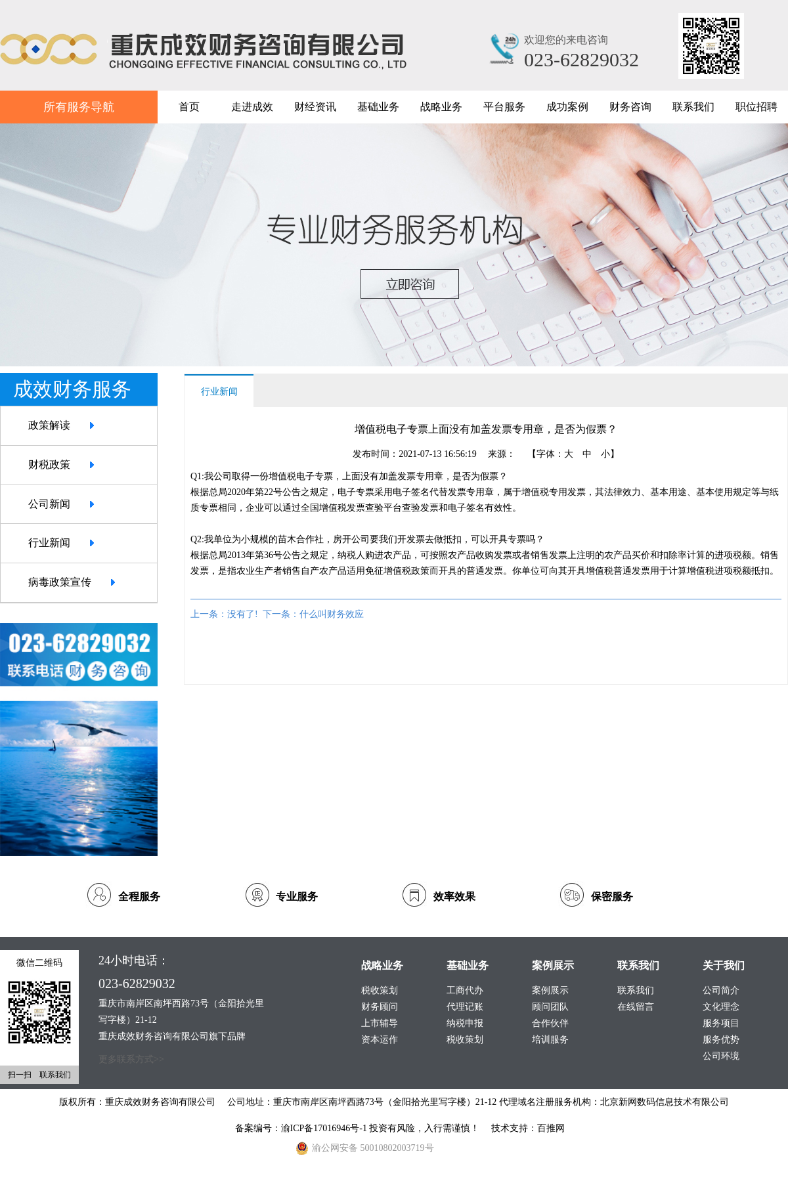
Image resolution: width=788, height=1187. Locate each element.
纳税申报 (465, 1023)
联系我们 (635, 990)
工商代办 (465, 990)
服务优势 (721, 1040)
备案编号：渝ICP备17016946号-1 (302, 1128)
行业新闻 (49, 542)
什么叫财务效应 (331, 614)
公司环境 (721, 1056)
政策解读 (49, 425)
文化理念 (721, 1007)
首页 (189, 106)
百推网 (551, 1128)
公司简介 (721, 990)
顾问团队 (550, 1007)
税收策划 (465, 1040)
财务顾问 (379, 1007)
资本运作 (379, 1040)
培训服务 (550, 1040)
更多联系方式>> (131, 1059)
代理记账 (465, 1007)
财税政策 (49, 464)
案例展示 (550, 990)
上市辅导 (379, 1023)
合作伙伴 (550, 1023)
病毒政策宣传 (59, 582)
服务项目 (721, 1023)
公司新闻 (49, 503)
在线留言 (635, 1007)
